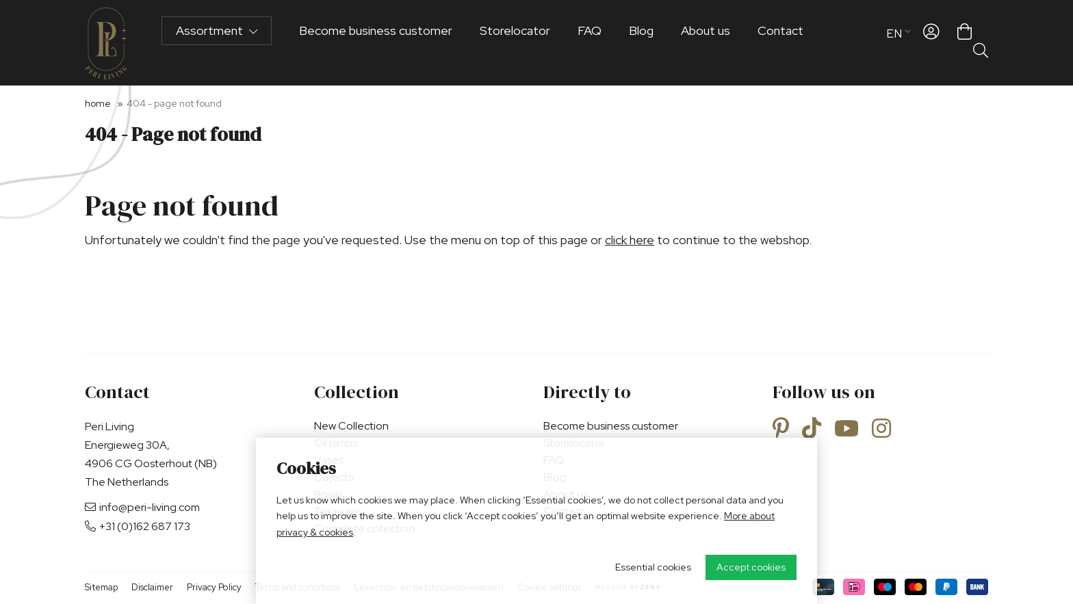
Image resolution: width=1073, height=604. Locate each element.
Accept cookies (751, 567)
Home (98, 103)
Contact (780, 43)
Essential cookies (653, 567)
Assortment (216, 43)
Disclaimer (152, 587)
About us (705, 43)
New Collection (351, 426)
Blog (641, 43)
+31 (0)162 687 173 (137, 526)
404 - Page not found (174, 103)
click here (629, 240)
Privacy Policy (214, 587)
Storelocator (515, 43)
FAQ (590, 43)
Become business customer (375, 43)
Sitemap (101, 587)
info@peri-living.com (142, 507)
